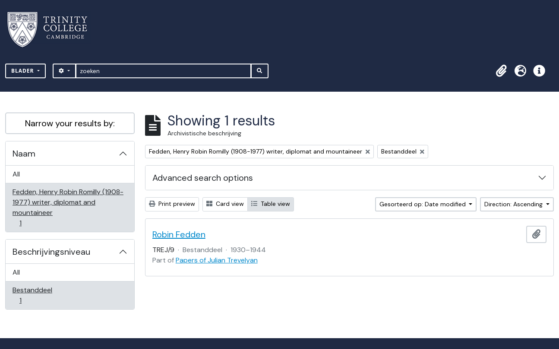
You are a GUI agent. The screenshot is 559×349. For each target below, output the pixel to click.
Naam (24, 153)
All (16, 174)
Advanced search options (202, 177)
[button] (501, 70)
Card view (225, 204)
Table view (270, 204)
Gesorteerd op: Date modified (423, 204)
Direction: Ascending (514, 204)
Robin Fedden (178, 234)
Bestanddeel (32, 295)
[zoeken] (163, 71)
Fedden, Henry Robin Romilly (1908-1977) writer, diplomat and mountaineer (67, 207)
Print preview (172, 204)
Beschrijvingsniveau (51, 251)
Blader (23, 70)
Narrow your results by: (70, 123)
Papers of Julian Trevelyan (217, 260)
